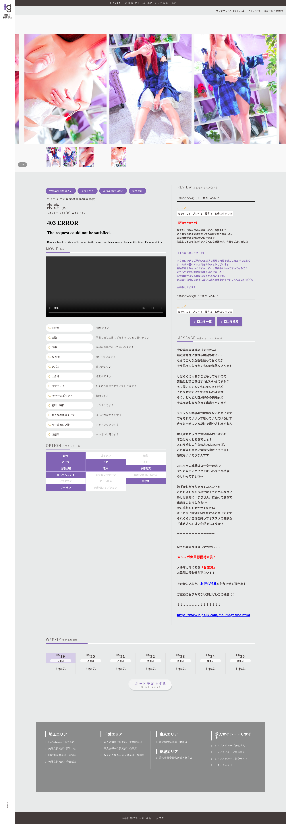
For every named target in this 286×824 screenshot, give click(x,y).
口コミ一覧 (203, 321)
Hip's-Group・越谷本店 (60, 742)
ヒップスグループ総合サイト (229, 758)
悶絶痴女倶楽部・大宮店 (60, 755)
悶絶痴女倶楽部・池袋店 (171, 742)
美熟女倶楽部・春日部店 (60, 761)
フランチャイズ (221, 765)
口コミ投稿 (229, 321)
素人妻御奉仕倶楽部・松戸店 (119, 748)
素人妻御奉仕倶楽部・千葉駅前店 (121, 742)
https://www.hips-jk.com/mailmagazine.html (213, 614)
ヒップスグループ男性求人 (228, 752)
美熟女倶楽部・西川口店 (60, 748)
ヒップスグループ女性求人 (228, 745)
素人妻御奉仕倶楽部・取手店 (174, 757)
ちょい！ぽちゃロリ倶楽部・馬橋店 (122, 755)
